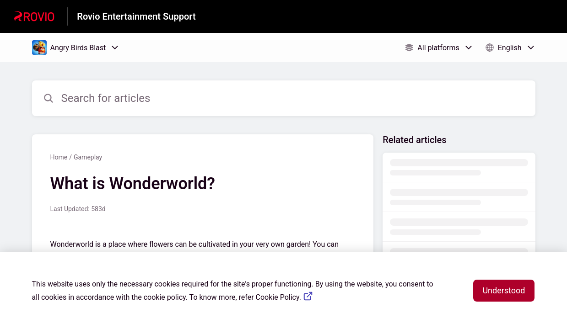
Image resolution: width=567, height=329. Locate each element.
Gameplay (88, 157)
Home (59, 157)
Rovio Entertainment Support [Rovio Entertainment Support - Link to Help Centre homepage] (136, 16)
